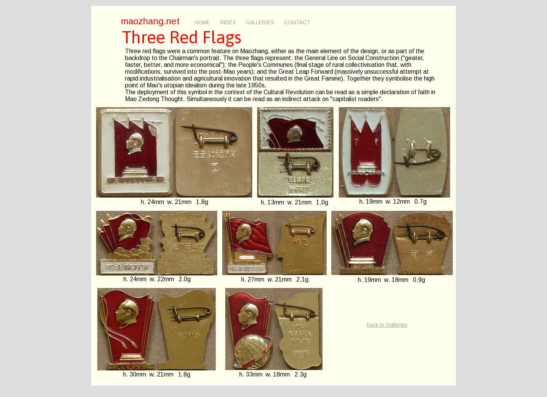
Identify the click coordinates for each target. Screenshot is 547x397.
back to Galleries (387, 325)
